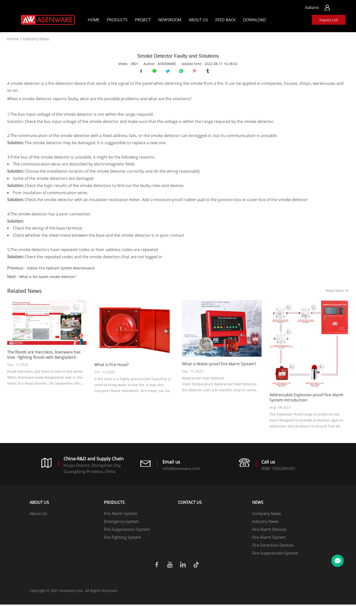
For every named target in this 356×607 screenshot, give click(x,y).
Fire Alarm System (120, 516)
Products (117, 20)
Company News (266, 516)
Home (93, 20)
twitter (169, 72)
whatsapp (182, 72)
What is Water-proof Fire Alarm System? (219, 366)
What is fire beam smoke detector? (47, 279)
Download (254, 20)
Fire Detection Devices (273, 547)
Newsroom (169, 20)
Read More (337, 293)
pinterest (195, 72)
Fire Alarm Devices (269, 532)
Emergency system (121, 524)
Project (143, 20)
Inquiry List (328, 20)
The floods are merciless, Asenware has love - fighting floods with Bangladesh (44, 357)
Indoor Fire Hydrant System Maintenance (61, 270)
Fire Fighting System (122, 539)
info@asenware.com (181, 470)
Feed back (225, 20)
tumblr (209, 72)
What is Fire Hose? (111, 367)
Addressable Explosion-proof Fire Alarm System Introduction (306, 400)
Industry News (36, 39)
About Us (198, 20)
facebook (142, 72)
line (155, 72)
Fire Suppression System (127, 532)
